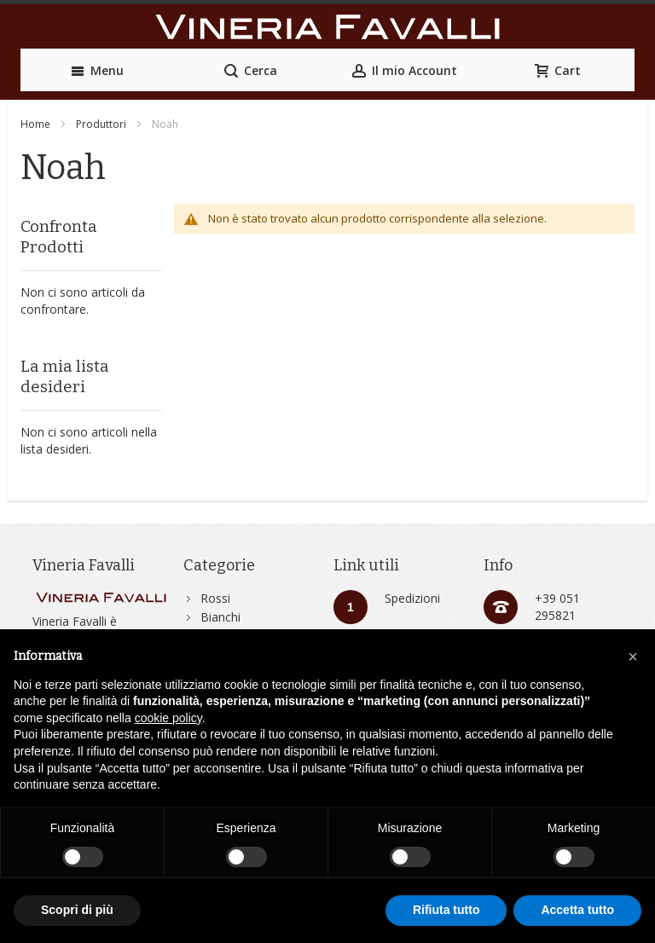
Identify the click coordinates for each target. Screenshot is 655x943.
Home (35, 124)
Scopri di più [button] (77, 910)
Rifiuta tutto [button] (446, 910)
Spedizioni (412, 598)
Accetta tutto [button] (577, 910)
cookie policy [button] (168, 718)
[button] (632, 656)
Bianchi (220, 617)
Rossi (215, 598)
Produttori (101, 124)
